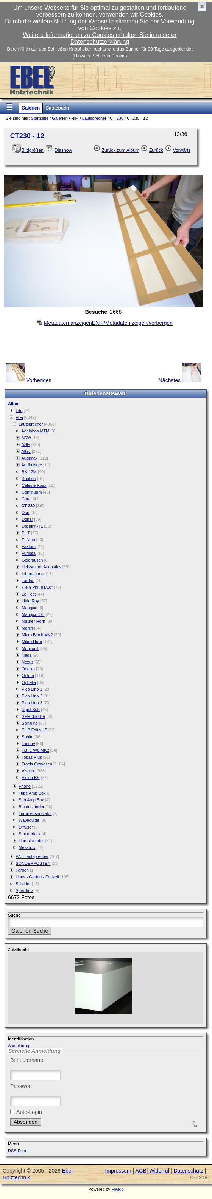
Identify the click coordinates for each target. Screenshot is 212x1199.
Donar (27, 519)
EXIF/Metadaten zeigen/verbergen (103, 321)
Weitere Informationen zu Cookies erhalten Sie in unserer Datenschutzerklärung (99, 38)
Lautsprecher (94, 118)
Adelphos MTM (36, 431)
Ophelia (29, 682)
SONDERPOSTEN (33, 863)
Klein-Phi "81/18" (37, 587)
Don (25, 512)
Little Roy (30, 601)
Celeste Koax (34, 485)
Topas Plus (32, 757)
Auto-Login (26, 1112)
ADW (26, 437)
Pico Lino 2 (32, 696)
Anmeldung (18, 1045)
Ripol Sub (31, 709)
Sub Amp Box (31, 800)
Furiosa (29, 553)
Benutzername (27, 1060)
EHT (26, 533)
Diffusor (26, 827)
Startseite (39, 118)
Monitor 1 (30, 648)
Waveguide (29, 820)
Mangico (29, 607)
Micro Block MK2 (37, 635)
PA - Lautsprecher (32, 856)
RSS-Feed (17, 1150)
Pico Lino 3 (32, 703)
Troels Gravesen (37, 764)
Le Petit (29, 594)
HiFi (75, 118)
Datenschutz (188, 1171)
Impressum (118, 1171)
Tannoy (28, 743)
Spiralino (30, 723)
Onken (28, 675)
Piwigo (117, 1189)
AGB (141, 1171)
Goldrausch (32, 560)
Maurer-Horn (33, 621)
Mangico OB (33, 614)
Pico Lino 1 (32, 689)
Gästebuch (57, 108)
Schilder (23, 883)
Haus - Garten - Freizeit (37, 877)
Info (19, 410)
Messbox (27, 847)
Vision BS (31, 777)
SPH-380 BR (33, 716)
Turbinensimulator (35, 813)
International (33, 573)
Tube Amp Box (32, 793)
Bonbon (29, 478)
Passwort (21, 1086)
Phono (25, 786)
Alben (14, 403)
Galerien (31, 108)
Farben (22, 870)
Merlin (27, 628)
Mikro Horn (32, 641)
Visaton (29, 770)
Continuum (32, 492)
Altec (26, 451)
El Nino (28, 539)
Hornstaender (31, 840)
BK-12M (29, 471)
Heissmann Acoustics (41, 567)
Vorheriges (28, 373)
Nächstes (180, 373)
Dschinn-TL (32, 526)
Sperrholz (24, 890)
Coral (26, 499)
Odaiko (28, 669)
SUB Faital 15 (34, 730)
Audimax (30, 458)
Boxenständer (31, 806)
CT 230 (116, 118)
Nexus (27, 662)
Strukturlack (30, 834)
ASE (26, 444)
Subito (27, 737)
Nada (26, 655)
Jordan (28, 580)
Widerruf (159, 1171)
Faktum (29, 546)
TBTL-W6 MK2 (35, 750)
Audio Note (32, 465)
